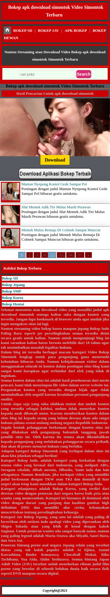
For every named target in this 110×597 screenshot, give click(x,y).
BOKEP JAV (48, 30)
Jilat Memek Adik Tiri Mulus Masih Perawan (55, 207)
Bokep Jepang (13, 284)
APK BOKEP (76, 30)
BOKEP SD (22, 30)
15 (61, 255)
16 (70, 255)
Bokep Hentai (13, 304)
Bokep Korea (12, 297)
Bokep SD (10, 278)
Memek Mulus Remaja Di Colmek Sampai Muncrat (60, 230)
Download (55, 159)
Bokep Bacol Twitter (17, 578)
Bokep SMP (11, 291)
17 (80, 255)
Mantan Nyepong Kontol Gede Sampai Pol (54, 184)
